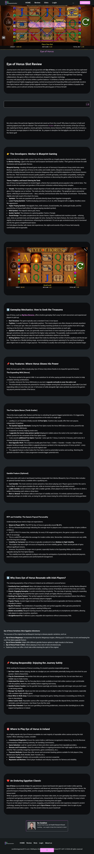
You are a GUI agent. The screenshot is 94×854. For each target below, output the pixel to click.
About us (48, 843)
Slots (46, 2)
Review (37, 2)
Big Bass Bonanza (28, 315)
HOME (28, 2)
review (51, 125)
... (73, 3)
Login (54, 2)
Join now (85, 2)
